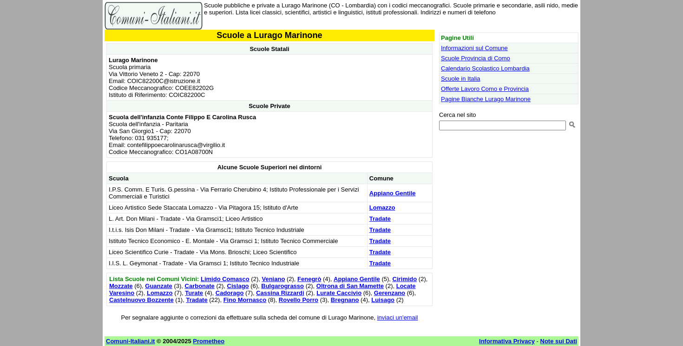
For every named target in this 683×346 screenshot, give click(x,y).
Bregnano (345, 299)
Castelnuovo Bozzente (141, 299)
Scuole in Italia (460, 78)
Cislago (238, 285)
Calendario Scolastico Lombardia (485, 68)
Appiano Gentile (392, 193)
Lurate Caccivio (338, 292)
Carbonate (200, 285)
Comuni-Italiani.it (130, 341)
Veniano (273, 279)
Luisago (382, 299)
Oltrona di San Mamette (350, 285)
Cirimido (405, 279)
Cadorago (230, 292)
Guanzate (158, 285)
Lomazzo (382, 207)
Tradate (380, 218)
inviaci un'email (397, 317)
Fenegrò (309, 279)
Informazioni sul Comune (474, 48)
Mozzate (121, 285)
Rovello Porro (298, 299)
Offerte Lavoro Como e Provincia (485, 88)
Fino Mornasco (244, 299)
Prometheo (208, 341)
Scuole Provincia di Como (475, 58)
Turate (194, 292)
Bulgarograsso (282, 285)
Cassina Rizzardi (280, 292)
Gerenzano (389, 292)
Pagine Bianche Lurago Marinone (486, 99)
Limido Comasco (225, 279)
